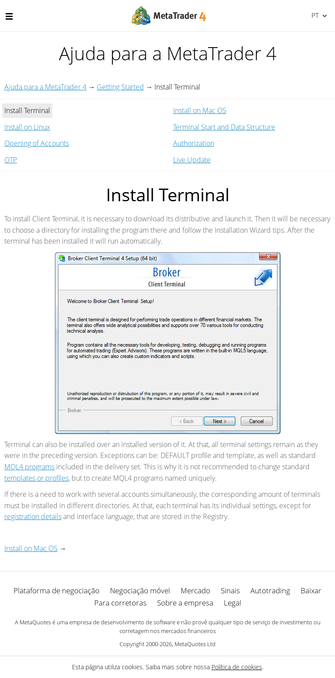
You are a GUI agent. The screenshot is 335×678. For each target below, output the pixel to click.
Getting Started (120, 87)
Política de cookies (237, 667)
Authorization (193, 143)
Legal (232, 603)
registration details (33, 516)
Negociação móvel (140, 590)
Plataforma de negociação (56, 590)
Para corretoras (120, 603)
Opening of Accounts (36, 143)
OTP (10, 160)
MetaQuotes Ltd (194, 644)
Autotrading (270, 590)
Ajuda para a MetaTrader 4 (45, 87)
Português (314, 15)
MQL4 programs (29, 467)
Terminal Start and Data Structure (224, 127)
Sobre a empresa (185, 603)
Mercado (195, 590)
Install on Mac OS (199, 110)
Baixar (311, 590)
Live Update (192, 160)
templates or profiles (36, 478)
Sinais (230, 590)
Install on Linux (27, 127)
